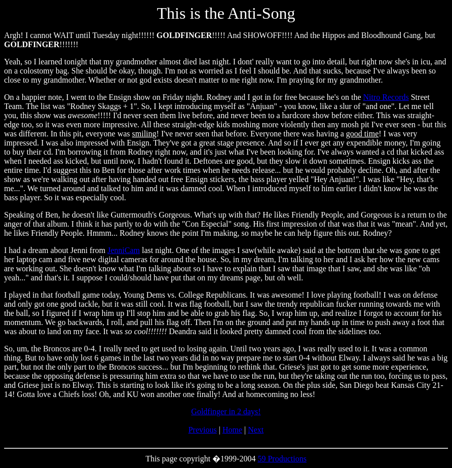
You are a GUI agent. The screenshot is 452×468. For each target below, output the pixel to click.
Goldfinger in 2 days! (225, 411)
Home (232, 429)
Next (255, 429)
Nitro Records (386, 97)
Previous (203, 429)
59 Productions (281, 458)
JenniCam (123, 250)
